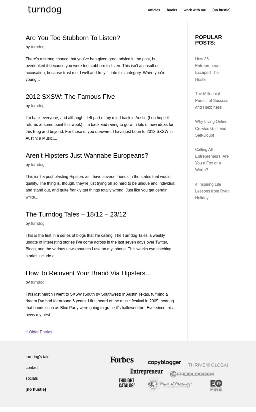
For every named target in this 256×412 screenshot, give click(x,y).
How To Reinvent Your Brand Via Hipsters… (89, 273)
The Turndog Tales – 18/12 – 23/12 (76, 214)
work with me (195, 10)
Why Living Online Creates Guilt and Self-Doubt (211, 128)
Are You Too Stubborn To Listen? (73, 38)
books (172, 10)
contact (32, 367)
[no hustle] (221, 10)
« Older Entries (39, 332)
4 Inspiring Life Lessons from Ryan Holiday (212, 191)
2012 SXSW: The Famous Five (70, 96)
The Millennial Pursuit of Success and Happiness (211, 100)
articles (154, 10)
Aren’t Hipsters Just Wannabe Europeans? (87, 155)
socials (32, 378)
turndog (37, 47)
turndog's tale (38, 357)
